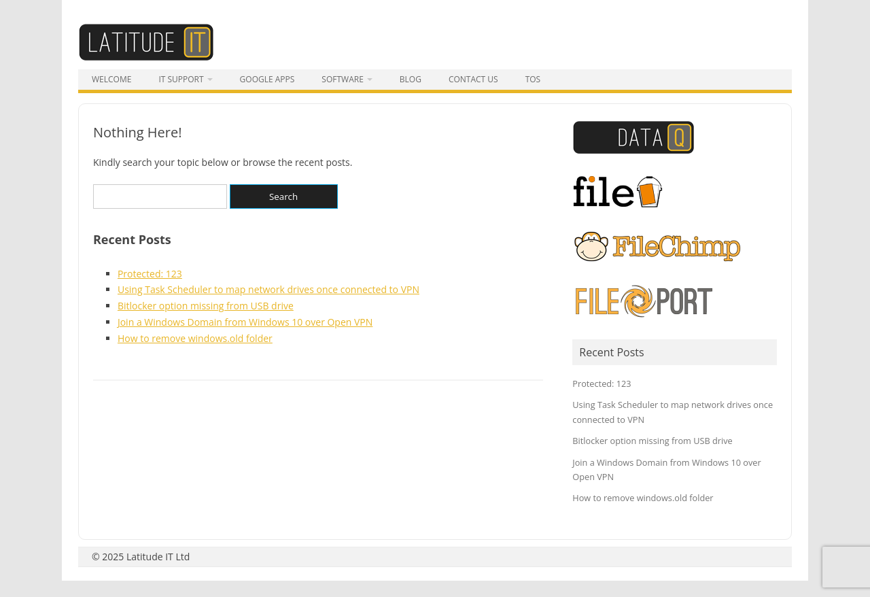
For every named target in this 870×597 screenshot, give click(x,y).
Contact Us (473, 79)
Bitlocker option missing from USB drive (206, 305)
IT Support (180, 79)
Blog (410, 79)
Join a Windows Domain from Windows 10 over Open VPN (245, 321)
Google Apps (267, 79)
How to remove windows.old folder (195, 338)
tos (533, 79)
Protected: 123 (150, 273)
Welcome (111, 79)
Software (342, 79)
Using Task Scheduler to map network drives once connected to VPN (268, 289)
